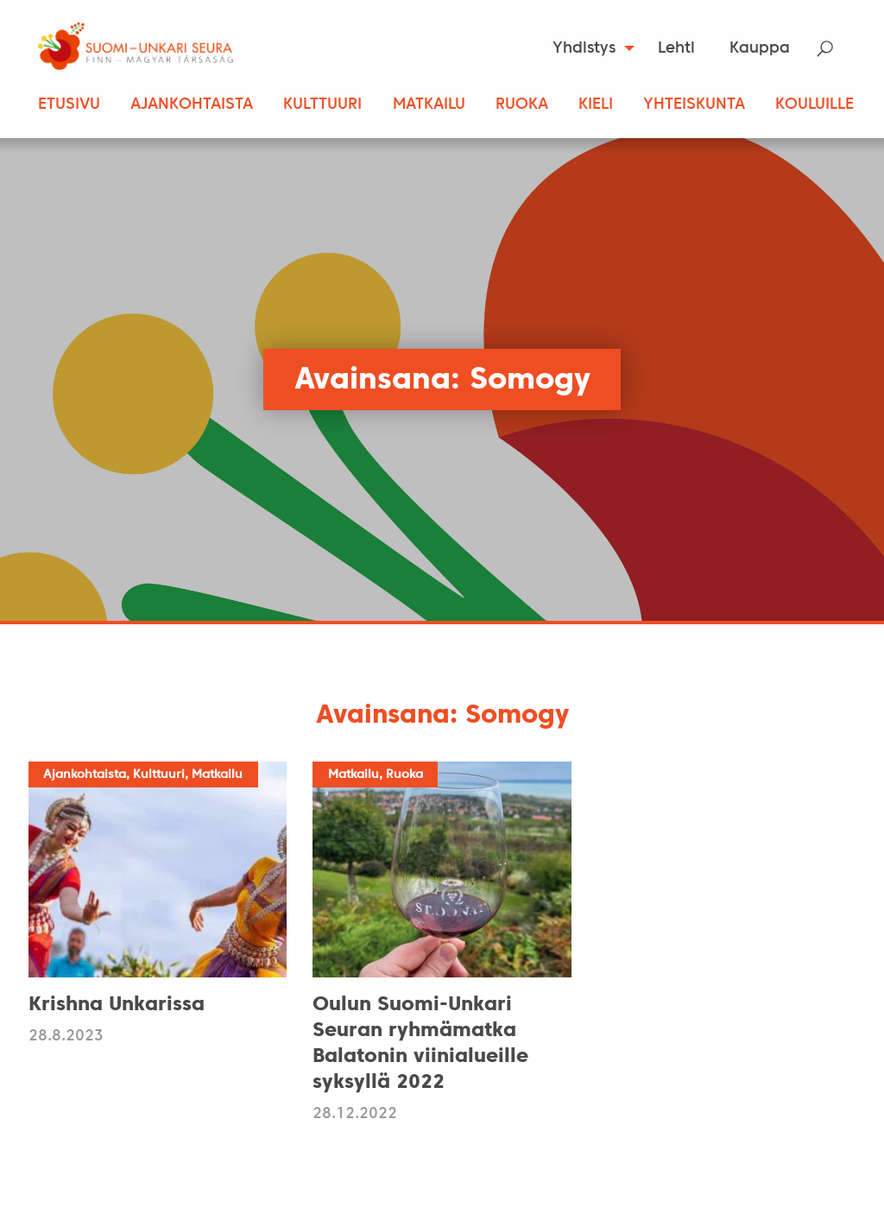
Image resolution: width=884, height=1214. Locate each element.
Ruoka (522, 105)
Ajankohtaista (191, 105)
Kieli (595, 105)
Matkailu (429, 105)
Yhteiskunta (694, 105)
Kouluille (814, 105)
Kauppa (759, 48)
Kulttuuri (322, 105)
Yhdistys (584, 48)
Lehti (676, 48)
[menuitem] (588, 48)
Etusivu (69, 105)
